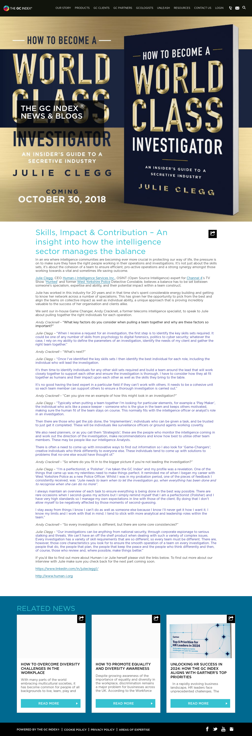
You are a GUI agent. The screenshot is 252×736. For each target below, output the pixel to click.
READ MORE (48, 703)
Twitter (215, 729)
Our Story (63, 8)
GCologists (144, 8)
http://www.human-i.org (54, 576)
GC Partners (122, 8)
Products (82, 8)
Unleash (163, 8)
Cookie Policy (75, 729)
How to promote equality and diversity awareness (123, 666)
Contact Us (202, 8)
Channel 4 (194, 278)
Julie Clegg (44, 278)
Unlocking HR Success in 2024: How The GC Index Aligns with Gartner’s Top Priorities (198, 670)
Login (219, 8)
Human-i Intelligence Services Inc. (89, 278)
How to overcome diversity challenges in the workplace (50, 668)
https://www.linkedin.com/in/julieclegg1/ (66, 568)
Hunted (51, 281)
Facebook (207, 729)
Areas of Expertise (134, 729)
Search (245, 8)
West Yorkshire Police (93, 281)
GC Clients (101, 8)
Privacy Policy (103, 729)
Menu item (231, 8)
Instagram (231, 729)
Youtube (223, 729)
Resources (182, 8)
